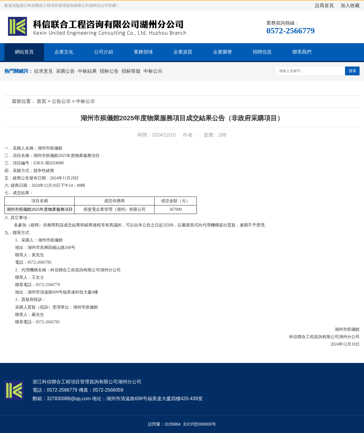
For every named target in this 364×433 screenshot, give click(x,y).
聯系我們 (301, 51)
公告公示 (61, 101)
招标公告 (109, 71)
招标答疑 (131, 71)
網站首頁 (24, 51)
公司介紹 (103, 51)
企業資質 (182, 51)
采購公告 (65, 71)
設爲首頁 (324, 5)
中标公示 (153, 71)
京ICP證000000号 (199, 424)
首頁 (41, 101)
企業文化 (63, 51)
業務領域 (143, 51)
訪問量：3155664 (165, 424)
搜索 (352, 71)
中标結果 (87, 71)
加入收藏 (350, 5)
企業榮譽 (222, 51)
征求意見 (43, 71)
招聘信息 (262, 51)
